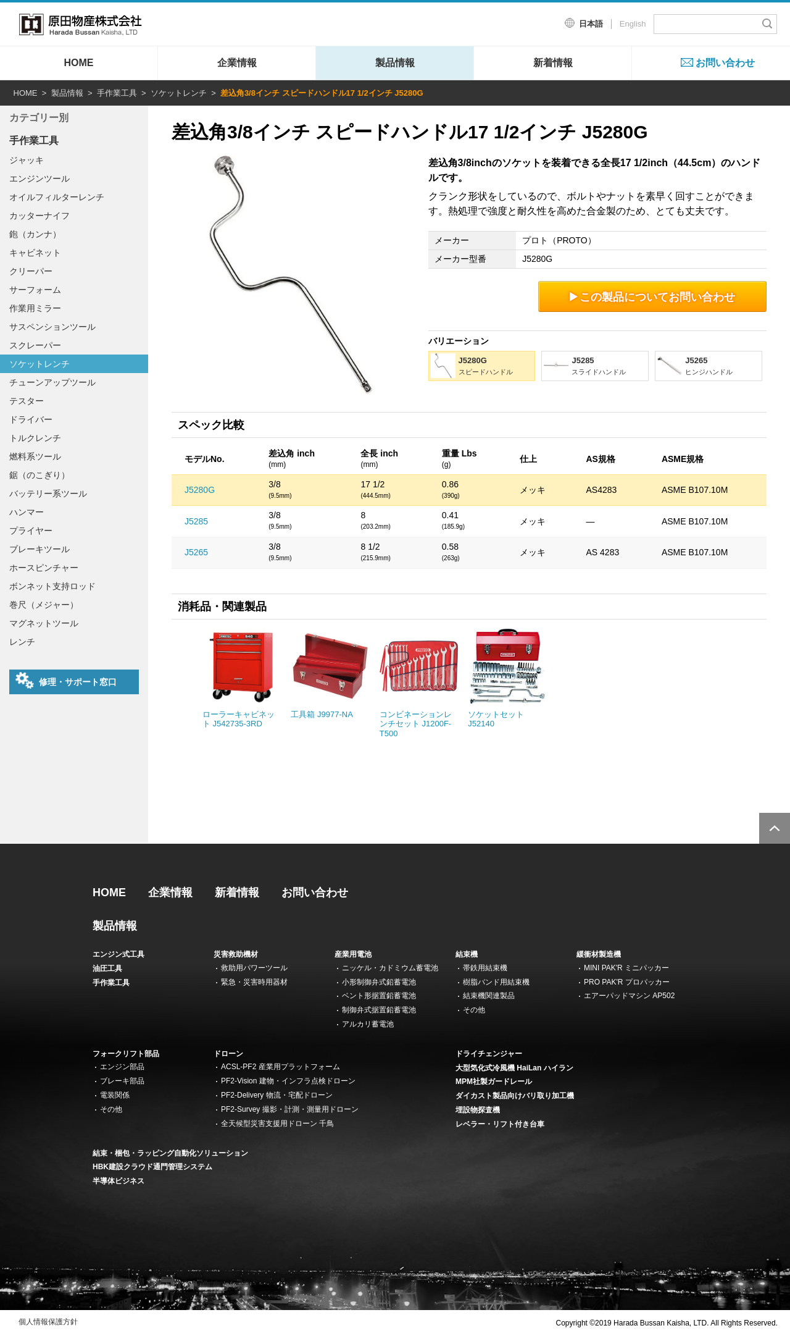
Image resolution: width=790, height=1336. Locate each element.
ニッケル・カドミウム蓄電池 (390, 968)
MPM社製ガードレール (493, 1081)
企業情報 (237, 62)
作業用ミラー (35, 308)
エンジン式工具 (118, 954)
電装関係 (115, 1095)
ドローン (228, 1053)
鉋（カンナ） (35, 234)
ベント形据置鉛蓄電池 (379, 995)
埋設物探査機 (477, 1110)
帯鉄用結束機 (485, 968)
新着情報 (553, 62)
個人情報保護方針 (48, 1321)
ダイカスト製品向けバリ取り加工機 (514, 1095)
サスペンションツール (52, 327)
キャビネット (35, 253)
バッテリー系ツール (48, 493)
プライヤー (30, 531)
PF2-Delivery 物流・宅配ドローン (277, 1095)
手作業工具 (117, 93)
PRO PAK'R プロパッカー (627, 982)
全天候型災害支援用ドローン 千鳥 (277, 1123)
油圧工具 (107, 968)
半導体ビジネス (118, 1181)
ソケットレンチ (179, 93)
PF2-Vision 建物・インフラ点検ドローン (288, 1081)
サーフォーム (35, 290)
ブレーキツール (39, 549)
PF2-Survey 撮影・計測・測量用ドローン (290, 1109)
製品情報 (395, 62)
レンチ (22, 642)
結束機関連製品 (489, 995)
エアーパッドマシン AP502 (629, 995)
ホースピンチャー (43, 568)
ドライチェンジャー (488, 1053)
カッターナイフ (39, 216)
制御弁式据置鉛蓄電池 (379, 1010)
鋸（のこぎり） (39, 475)
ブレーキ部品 (122, 1081)
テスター (26, 401)
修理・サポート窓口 (66, 680)
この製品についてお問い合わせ (653, 296)
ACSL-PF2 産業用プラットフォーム (280, 1066)
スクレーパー (35, 345)
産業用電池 (353, 954)
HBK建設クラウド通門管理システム (152, 1166)
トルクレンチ (35, 438)
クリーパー (30, 271)
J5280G (200, 490)
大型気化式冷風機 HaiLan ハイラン (514, 1068)
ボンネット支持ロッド (52, 586)
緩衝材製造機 (598, 954)
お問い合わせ (725, 62)
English (633, 23)
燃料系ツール (35, 456)
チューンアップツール (52, 382)
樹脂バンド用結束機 (496, 982)
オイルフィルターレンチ (56, 197)
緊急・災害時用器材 (254, 982)
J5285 (196, 521)
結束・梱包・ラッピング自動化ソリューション (170, 1153)
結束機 (466, 954)
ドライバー (30, 419)
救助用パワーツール (254, 968)
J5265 (196, 552)
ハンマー (26, 512)
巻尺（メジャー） (43, 605)
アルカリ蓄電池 (368, 1024)
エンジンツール (39, 178)
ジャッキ (26, 160)
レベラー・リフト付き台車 (499, 1124)
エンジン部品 (122, 1066)
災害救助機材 (236, 954)
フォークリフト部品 (126, 1053)
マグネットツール (43, 623)
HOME (79, 62)
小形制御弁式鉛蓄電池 (379, 982)
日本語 (591, 23)
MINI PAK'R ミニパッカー (626, 968)
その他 (474, 1010)
